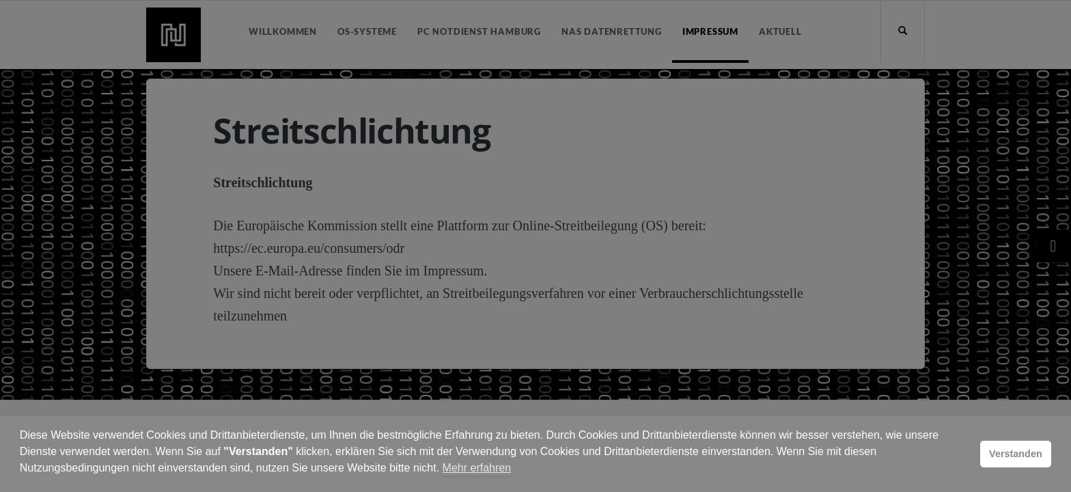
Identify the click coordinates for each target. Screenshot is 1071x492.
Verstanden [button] (1015, 453)
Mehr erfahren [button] (477, 468)
